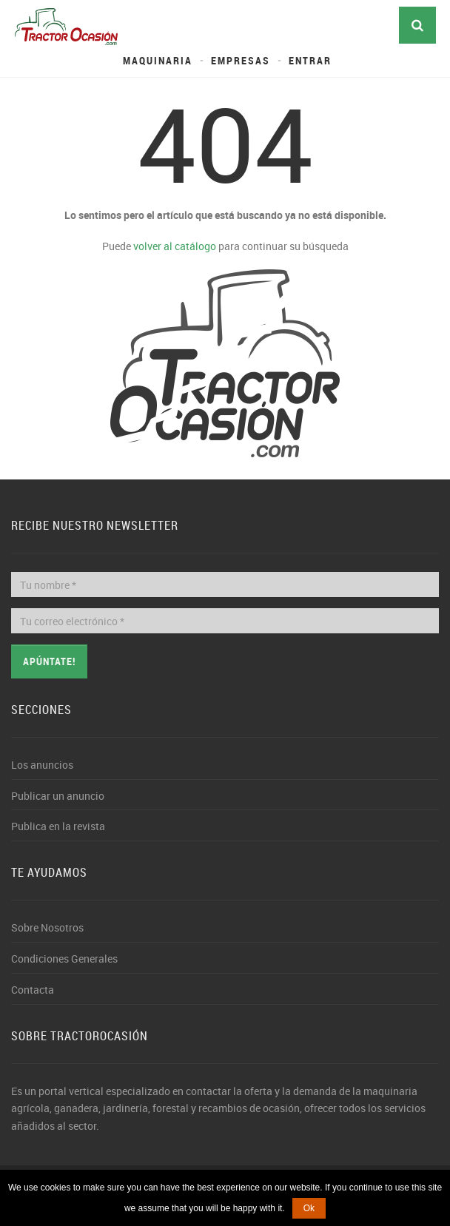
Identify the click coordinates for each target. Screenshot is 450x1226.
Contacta (32, 990)
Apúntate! (49, 661)
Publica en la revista (58, 826)
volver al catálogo (174, 246)
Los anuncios (42, 765)
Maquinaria (157, 60)
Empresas (240, 60)
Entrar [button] (310, 60)
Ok (309, 1208)
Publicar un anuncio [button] (57, 796)
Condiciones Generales (64, 959)
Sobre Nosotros (47, 927)
